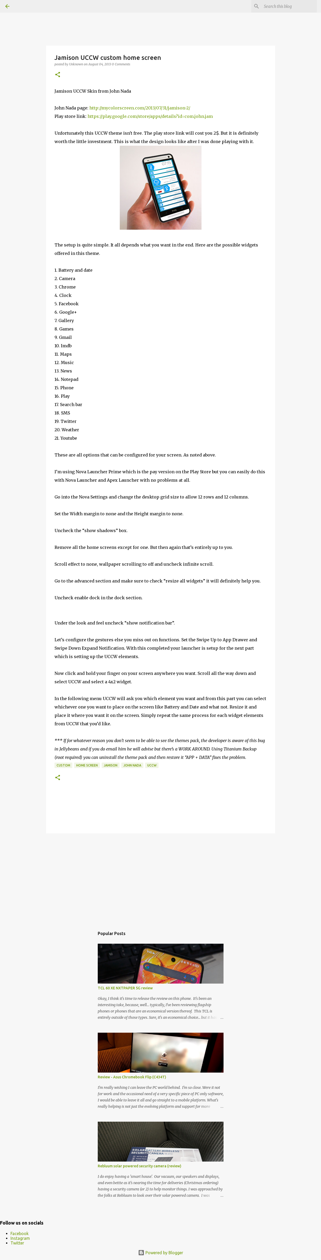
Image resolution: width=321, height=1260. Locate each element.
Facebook (19, 1233)
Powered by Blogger (160, 1252)
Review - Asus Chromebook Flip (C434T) (132, 1077)
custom (63, 765)
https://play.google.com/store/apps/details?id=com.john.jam (150, 116)
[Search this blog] (289, 6)
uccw (151, 765)
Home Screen (87, 765)
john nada (132, 765)
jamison (110, 765)
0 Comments (121, 64)
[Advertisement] (160, 878)
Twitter (17, 1243)
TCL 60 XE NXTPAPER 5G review (125, 988)
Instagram (20, 1238)
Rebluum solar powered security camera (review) (139, 1166)
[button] (58, 74)
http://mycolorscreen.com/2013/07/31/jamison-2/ (139, 108)
